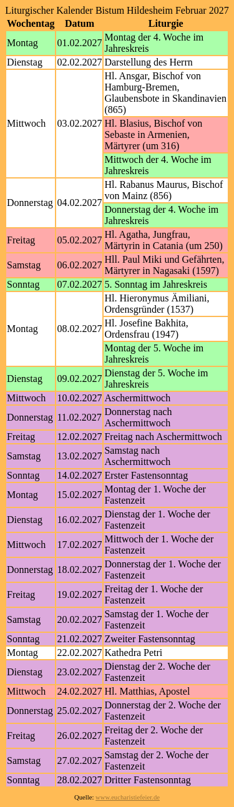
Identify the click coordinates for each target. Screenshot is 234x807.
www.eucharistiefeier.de (127, 797)
